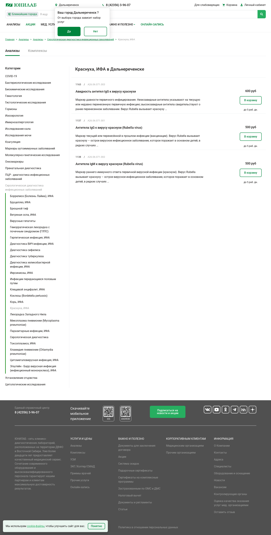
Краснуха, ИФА (19, 308)
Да (69, 31)
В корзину (250, 100)
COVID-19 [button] (11, 76)
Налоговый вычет (129, 495)
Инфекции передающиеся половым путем (33, 281)
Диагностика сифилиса (25, 250)
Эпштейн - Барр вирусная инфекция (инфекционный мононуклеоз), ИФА (33, 368)
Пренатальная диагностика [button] (23, 168)
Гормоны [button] (11, 109)
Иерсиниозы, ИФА (21, 273)
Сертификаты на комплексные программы (138, 479)
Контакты (220, 452)
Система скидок (128, 463)
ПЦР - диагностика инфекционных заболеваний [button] (27, 177)
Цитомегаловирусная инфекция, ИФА (34, 360)
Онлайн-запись (152, 24)
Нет (95, 31)
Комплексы (37, 51)
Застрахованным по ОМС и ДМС (139, 488)
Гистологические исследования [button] (25, 102)
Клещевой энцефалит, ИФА (27, 289)
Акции (30, 24)
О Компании (222, 445)
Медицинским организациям (185, 445)
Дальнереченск (69, 5)
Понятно (96, 526)
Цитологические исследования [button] (25, 384)
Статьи (122, 509)
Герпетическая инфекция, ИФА (30, 237)
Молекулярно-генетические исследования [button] (32, 155)
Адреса (218, 459)
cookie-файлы (35, 526)
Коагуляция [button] (12, 142)
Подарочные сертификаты (135, 470)
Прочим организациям (181, 452)
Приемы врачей (80, 473)
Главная (10, 39)
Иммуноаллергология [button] (19, 122)
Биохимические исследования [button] (24, 89)
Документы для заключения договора (136, 447)
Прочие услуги (79, 480)
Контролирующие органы (230, 494)
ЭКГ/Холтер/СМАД (82, 466)
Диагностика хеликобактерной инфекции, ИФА (30, 264)
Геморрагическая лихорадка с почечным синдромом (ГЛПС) (30, 229)
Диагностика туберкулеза (27, 256)
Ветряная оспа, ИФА (23, 214)
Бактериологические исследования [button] (28, 82)
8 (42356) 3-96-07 (118, 5)
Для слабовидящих (206, 5)
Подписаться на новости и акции (167, 412)
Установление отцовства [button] (21, 377)
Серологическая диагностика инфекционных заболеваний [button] (24, 187)
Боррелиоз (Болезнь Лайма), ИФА (31, 196)
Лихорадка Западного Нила (28, 314)
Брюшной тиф (19, 208)
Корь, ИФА (16, 302)
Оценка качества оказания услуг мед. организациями (231, 503)
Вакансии (220, 487)
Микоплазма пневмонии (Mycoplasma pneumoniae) (34, 322)
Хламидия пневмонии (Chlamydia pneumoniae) (31, 351)
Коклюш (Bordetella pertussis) (29, 295)
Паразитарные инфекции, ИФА (29, 331)
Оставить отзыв (224, 512)
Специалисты (222, 466)
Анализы (13, 24)
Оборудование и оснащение (232, 473)
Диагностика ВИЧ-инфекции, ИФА (32, 243)
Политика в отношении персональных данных (148, 527)
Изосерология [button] (14, 115)
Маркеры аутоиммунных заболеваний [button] (30, 148)
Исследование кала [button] (18, 128)
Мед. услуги (50, 24)
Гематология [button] (13, 96)
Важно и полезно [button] (120, 24)
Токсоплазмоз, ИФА (23, 343)
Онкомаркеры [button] (14, 161)
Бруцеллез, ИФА (20, 202)
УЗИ (73, 459)
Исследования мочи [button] (18, 135)
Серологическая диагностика (29, 337)
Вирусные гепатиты (22, 221)
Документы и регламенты (135, 502)
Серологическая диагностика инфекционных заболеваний (80, 39)
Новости (219, 480)
